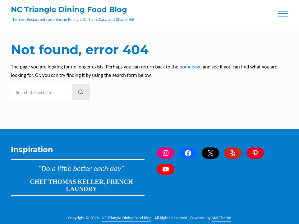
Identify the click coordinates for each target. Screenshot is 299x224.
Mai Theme (221, 218)
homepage (191, 66)
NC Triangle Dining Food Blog (69, 9)
